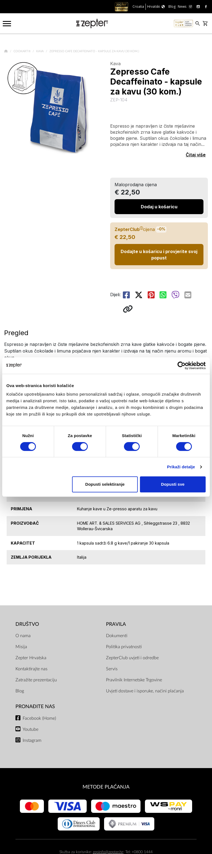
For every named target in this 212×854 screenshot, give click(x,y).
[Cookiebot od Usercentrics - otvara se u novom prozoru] (181, 365)
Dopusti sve (172, 484)
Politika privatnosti (124, 647)
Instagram (32, 740)
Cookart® (22, 51)
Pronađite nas (35, 706)
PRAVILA (116, 624)
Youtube (30, 729)
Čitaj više (196, 154)
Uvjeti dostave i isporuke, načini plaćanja (145, 691)
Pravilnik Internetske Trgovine (134, 680)
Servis (112, 669)
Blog (19, 691)
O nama (23, 636)
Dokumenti (116, 636)
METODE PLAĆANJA (106, 787)
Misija (21, 647)
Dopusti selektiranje (105, 484)
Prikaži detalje (181, 466)
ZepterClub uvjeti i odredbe (132, 658)
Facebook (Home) (39, 718)
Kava (40, 51)
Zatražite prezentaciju (36, 680)
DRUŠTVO (27, 624)
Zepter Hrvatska (30, 658)
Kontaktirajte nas (31, 669)
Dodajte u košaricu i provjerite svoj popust (159, 254)
